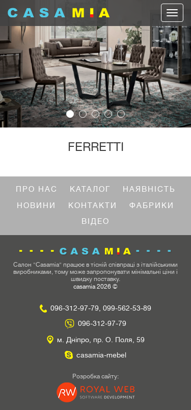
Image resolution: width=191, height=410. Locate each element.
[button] (14, 63)
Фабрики (151, 205)
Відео (95, 221)
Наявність (149, 189)
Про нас (37, 189)
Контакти (92, 205)
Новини (36, 205)
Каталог (90, 189)
